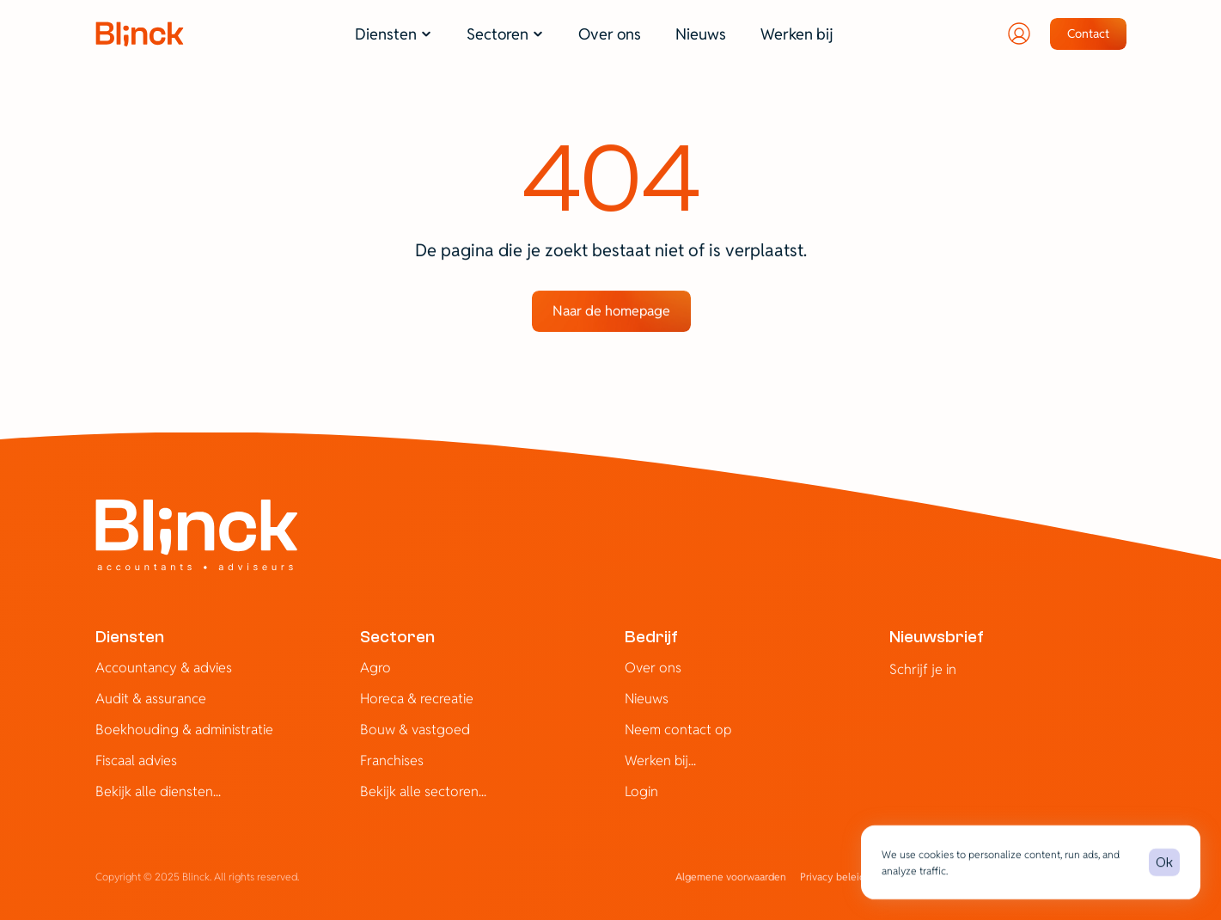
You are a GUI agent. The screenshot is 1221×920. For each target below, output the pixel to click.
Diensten (129, 637)
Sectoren (397, 637)
